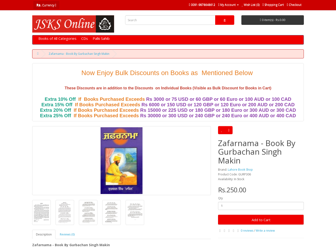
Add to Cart (261, 219)
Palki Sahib (101, 38)
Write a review (265, 231)
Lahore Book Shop (240, 170)
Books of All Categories (57, 38)
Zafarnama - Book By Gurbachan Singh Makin (79, 54)
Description (44, 234)
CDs (84, 38)
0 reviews (247, 231)
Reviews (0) (67, 234)
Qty (220, 198)
